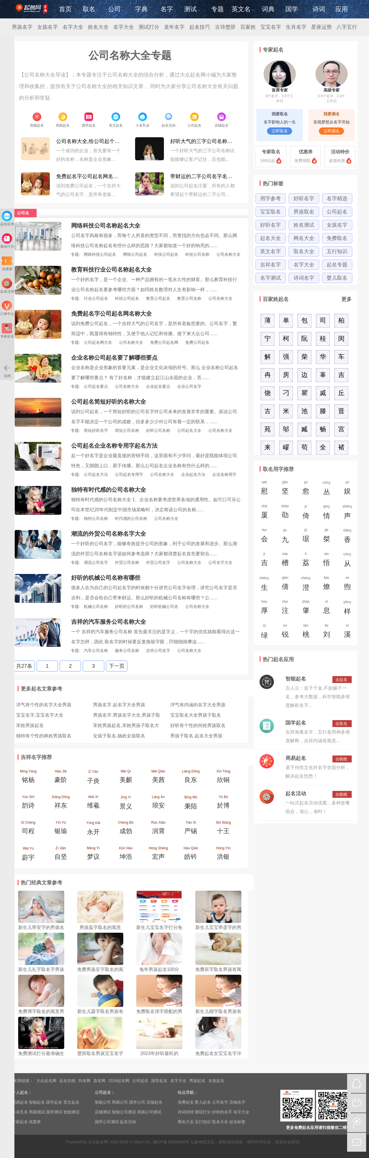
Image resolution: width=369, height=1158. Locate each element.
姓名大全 (98, 27)
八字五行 (346, 27)
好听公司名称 (158, 430)
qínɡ (326, 513)
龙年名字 (174, 27)
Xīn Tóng (223, 778)
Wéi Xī (93, 803)
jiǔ (285, 537)
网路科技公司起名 (100, 254)
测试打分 (149, 27)
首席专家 (280, 82)
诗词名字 (304, 278)
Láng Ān (158, 803)
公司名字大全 (220, 562)
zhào (306, 608)
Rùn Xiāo (158, 829)
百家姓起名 (276, 299)
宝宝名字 (270, 27)
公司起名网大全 (98, 342)
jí (264, 561)
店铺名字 (237, 1102)
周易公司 (120, 1102)
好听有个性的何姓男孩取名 (198, 725)
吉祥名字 (270, 265)
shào (285, 513)
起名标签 (237, 1121)
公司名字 (220, 1102)
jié (326, 537)
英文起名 (71, 1102)
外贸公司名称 (127, 562)
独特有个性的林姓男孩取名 (43, 735)
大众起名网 (46, 1080)
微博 (356, 1122)
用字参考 (270, 198)
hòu (264, 608)
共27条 (24, 666)
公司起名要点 (96, 386)
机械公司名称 (96, 606)
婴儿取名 (337, 278)
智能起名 (295, 679)
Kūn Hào (125, 854)
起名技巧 (199, 27)
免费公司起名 (197, 342)
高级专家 (331, 82)
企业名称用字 (224, 474)
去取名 (341, 723)
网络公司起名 (135, 254)
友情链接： (23, 1080)
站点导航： (188, 1092)
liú (326, 632)
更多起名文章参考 (41, 689)
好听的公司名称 (129, 606)
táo (306, 632)
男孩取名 (304, 212)
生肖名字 (296, 27)
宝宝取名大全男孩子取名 (195, 715)
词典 (268, 9)
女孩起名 (216, 1080)
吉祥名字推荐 (36, 757)
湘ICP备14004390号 (171, 1142)
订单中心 (7, 308)
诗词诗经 (186, 1112)
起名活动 (295, 793)
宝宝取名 (270, 212)
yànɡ (347, 609)
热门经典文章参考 (41, 883)
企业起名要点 (158, 386)
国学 (293, 9)
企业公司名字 (189, 386)
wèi (264, 489)
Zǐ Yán (93, 778)
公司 (116, 9)
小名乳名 (20, 1112)
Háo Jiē (60, 778)
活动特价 (340, 151)
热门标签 (273, 183)
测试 (192, 9)
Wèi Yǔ (28, 855)
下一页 (116, 666)
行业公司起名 (96, 298)
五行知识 (337, 251)
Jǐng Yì (125, 804)
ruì (285, 632)
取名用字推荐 (278, 469)
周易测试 (37, 1112)
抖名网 (84, 1080)
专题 (217, 9)
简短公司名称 (127, 430)
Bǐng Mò (190, 804)
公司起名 (337, 212)
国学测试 (54, 1112)
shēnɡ (347, 513)
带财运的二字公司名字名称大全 (203, 176)
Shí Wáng (223, 829)
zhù (285, 608)
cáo (285, 561)
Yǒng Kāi (93, 830)
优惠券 (306, 151)
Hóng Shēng (158, 854)
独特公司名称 (96, 518)
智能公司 (103, 1102)
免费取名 (337, 238)
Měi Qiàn (158, 778)
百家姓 (248, 27)
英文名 (243, 9)
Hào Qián (190, 854)
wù (326, 561)
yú (347, 489)
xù (347, 585)
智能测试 (71, 1112)
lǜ (264, 633)
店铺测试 (103, 1112)
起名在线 (67, 1080)
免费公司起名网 (164, 342)
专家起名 (273, 50)
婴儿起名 (203, 1102)
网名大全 (304, 238)
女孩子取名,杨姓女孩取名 (119, 735)
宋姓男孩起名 (30, 725)
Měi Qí (125, 778)
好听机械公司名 (164, 606)
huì (264, 537)
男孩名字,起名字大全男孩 (119, 704)
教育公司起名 (158, 298)
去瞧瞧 (341, 759)
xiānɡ (347, 537)
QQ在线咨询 (356, 1083)
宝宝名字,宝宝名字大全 (39, 715)
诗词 (319, 9)
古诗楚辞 (225, 27)
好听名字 (304, 198)
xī (326, 608)
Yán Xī (190, 829)
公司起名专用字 (129, 474)
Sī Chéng (28, 829)
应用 (344, 9)
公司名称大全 (228, 254)
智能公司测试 (124, 1112)
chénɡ (306, 585)
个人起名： (22, 1092)
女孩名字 (47, 27)
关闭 (7, 370)
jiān (285, 489)
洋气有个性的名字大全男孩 (43, 704)
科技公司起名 (166, 254)
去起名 (341, 679)
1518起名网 (118, 1080)
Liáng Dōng (190, 778)
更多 (346, 299)
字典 (141, 9)
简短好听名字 (96, 430)
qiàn (285, 585)
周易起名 (295, 758)
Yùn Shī (28, 803)
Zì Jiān (60, 854)
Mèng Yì (93, 854)
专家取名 (271, 151)
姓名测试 (304, 225)
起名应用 (7, 218)
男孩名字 (22, 27)
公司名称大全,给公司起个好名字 (89, 141)
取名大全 (304, 251)
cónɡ (326, 489)
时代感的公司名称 (131, 518)
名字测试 (270, 278)
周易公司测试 (149, 1112)
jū (306, 537)
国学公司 (137, 1102)
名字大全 (73, 27)
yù (306, 489)
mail (356, 1142)
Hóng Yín (223, 854)
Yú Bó (223, 803)
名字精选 (337, 198)
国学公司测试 (107, 1121)
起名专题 (337, 265)
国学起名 (295, 723)
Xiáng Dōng (60, 803)
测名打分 (7, 241)
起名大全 (270, 238)
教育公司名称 (189, 298)
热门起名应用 (278, 659)
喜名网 (99, 1080)
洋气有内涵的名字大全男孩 (198, 704)
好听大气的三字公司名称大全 (203, 141)
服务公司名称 (127, 650)
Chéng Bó (125, 829)
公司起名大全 (189, 430)
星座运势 (321, 27)
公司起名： (105, 1092)
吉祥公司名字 (158, 650)
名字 (166, 9)
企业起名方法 (193, 474)
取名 (91, 9)
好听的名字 (222, 1112)
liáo (326, 585)
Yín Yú (60, 829)
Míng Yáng (28, 778)
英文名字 (270, 251)
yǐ (306, 513)
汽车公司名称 (96, 650)
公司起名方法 (96, 474)
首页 (65, 9)
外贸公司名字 (158, 562)
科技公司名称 (197, 254)
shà (264, 513)
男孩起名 (197, 1080)
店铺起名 (154, 1102)
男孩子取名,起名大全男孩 (196, 735)
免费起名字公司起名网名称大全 (89, 176)
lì (306, 561)
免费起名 (186, 1102)
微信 (356, 1103)
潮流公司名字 (96, 562)
